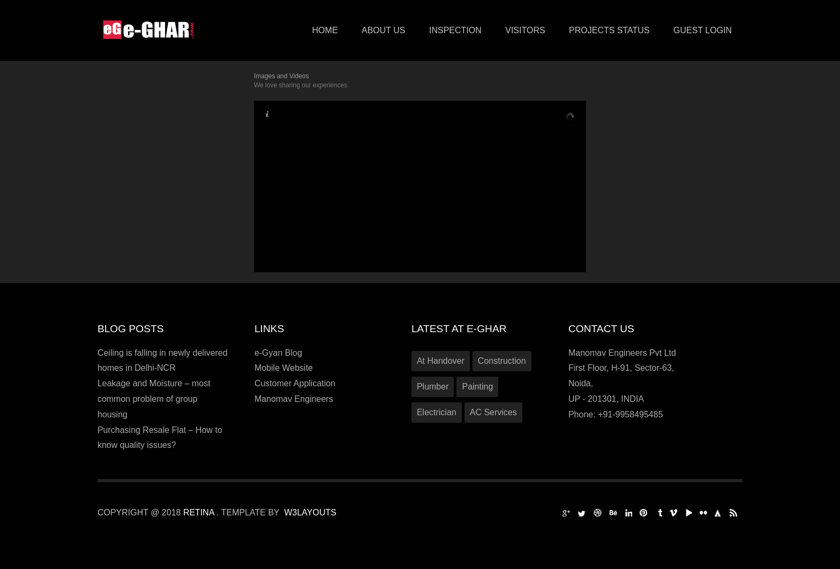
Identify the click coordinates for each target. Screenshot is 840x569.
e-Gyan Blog (278, 352)
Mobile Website (283, 367)
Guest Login (702, 30)
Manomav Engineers (293, 398)
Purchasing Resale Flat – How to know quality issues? (160, 437)
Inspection (455, 30)
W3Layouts (310, 512)
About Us (384, 30)
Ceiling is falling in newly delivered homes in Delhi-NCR (163, 360)
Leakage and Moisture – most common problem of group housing (154, 399)
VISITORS (525, 30)
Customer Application (294, 383)
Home (325, 30)
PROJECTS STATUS (609, 30)
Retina (199, 512)
